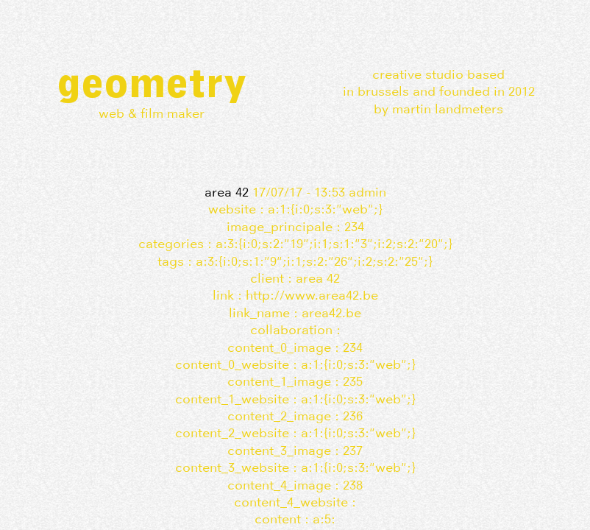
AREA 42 (227, 192)
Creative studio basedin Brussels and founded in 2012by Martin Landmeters (439, 91)
